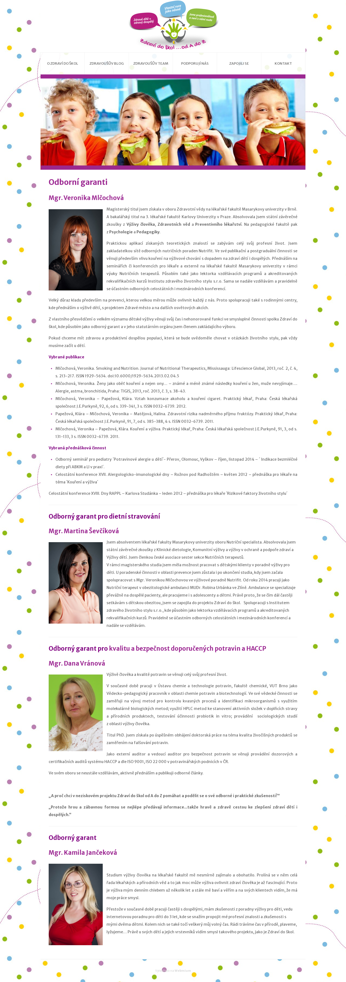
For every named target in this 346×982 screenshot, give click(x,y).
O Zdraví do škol (62, 63)
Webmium (183, 971)
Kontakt (283, 63)
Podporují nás (195, 63)
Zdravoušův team (150, 63)
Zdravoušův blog (106, 63)
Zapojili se (239, 63)
